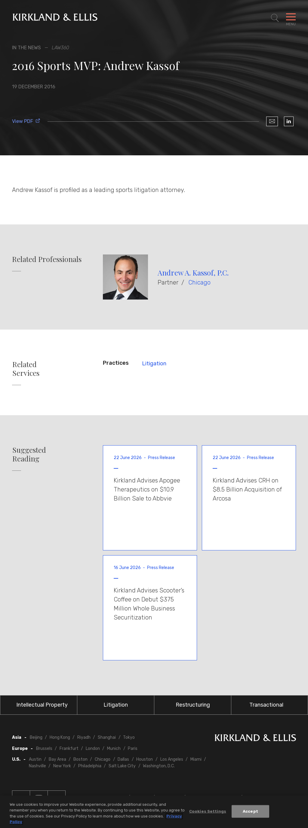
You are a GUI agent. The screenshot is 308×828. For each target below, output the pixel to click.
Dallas (123, 759)
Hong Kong (60, 737)
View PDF (26, 121)
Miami (196, 759)
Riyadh (84, 737)
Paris (132, 748)
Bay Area (57, 759)
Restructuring (193, 705)
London (93, 748)
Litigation (154, 363)
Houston (144, 759)
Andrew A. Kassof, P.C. (193, 272)
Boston (80, 759)
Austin (35, 759)
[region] (154, 812)
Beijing (36, 737)
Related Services (25, 369)
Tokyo (129, 737)
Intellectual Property (42, 705)
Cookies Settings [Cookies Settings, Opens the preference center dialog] (207, 811)
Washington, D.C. (159, 766)
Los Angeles (171, 759)
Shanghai (107, 737)
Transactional (266, 705)
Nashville (37, 766)
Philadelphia (89, 766)
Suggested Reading (29, 454)
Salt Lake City (122, 766)
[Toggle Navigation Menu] (291, 18)
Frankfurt (69, 748)
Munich (114, 748)
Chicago (199, 282)
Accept (250, 811)
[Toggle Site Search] (274, 18)
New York (62, 766)
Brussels (44, 748)
